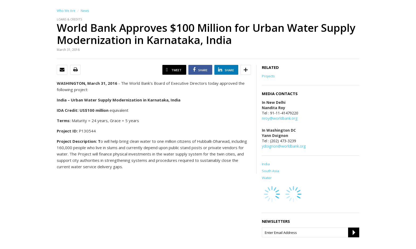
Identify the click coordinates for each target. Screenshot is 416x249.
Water (267, 177)
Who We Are (66, 10)
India (266, 164)
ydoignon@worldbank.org (284, 146)
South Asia (270, 170)
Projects (268, 76)
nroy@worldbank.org (279, 118)
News (85, 10)
